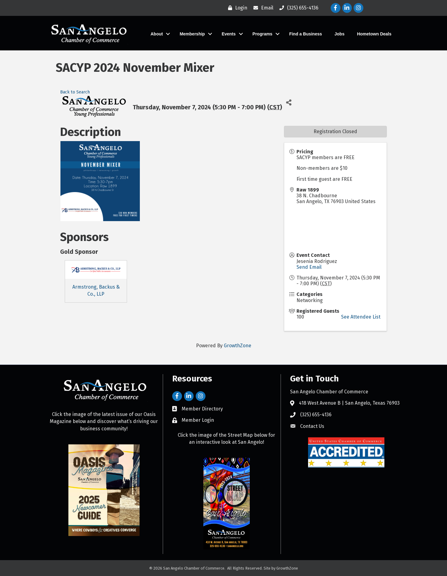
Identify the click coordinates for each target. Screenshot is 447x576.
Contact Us (312, 426)
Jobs (340, 33)
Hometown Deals (374, 33)
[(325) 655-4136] (297, 7)
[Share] (289, 102)
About (157, 33)
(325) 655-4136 (316, 414)
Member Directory (202, 409)
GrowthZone (237, 345)
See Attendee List (360, 317)
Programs (262, 33)
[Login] (236, 7)
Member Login (198, 420)
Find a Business (305, 33)
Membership (192, 33)
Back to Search (75, 92)
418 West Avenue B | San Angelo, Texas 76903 (349, 403)
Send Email (309, 267)
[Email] (261, 7)
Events (229, 33)
